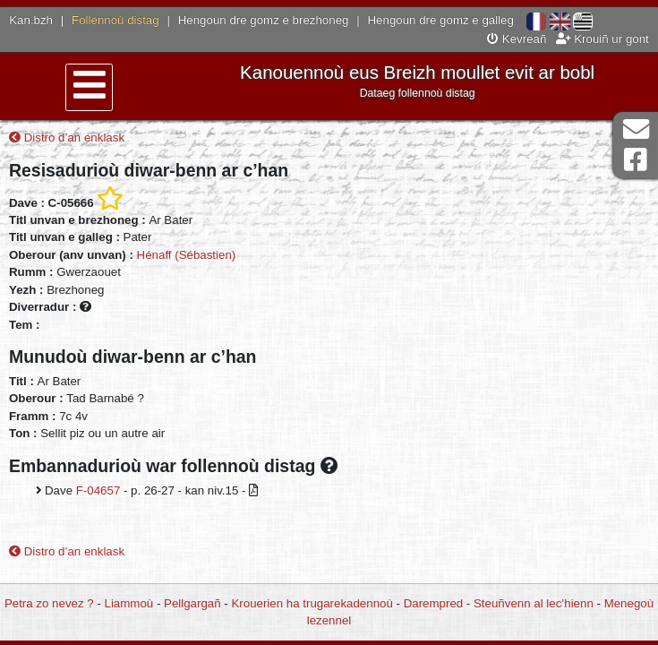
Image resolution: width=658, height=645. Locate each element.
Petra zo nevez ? (49, 603)
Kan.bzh (31, 20)
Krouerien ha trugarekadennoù (311, 603)
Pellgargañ (192, 603)
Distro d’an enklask (66, 137)
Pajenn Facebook (635, 160)
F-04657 (98, 490)
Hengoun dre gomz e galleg (441, 20)
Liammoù (129, 603)
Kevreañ (516, 39)
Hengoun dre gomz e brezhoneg (263, 20)
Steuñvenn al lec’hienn (534, 603)
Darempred (434, 603)
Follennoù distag (115, 20)
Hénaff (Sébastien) (186, 255)
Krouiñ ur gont (602, 39)
